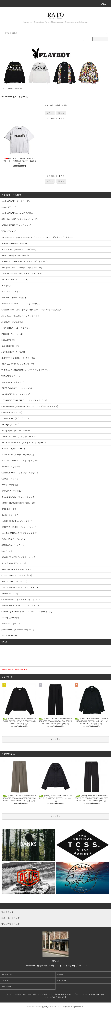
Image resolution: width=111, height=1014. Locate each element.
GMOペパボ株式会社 (63, 1007)
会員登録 (60, 974)
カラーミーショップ (33, 1007)
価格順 (58, 105)
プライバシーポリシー (81, 994)
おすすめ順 (49, 105)
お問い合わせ (6, 986)
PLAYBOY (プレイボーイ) (17, 88)
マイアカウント (7, 974)
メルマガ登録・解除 (97, 994)
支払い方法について (19, 994)
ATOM (64, 997)
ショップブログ (50, 997)
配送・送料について (34, 994)
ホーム (5, 88)
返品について (48, 994)
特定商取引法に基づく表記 (63, 994)
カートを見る (61, 980)
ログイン (4, 980)
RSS (59, 997)
